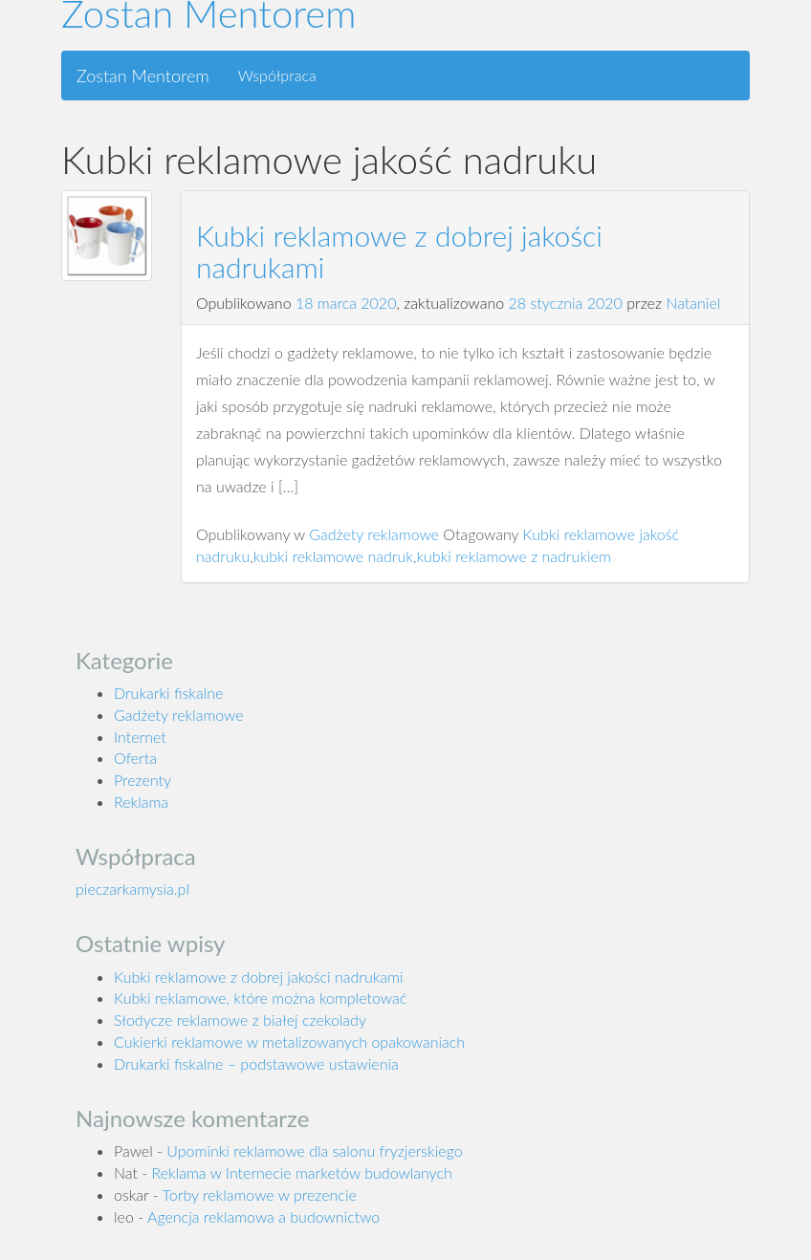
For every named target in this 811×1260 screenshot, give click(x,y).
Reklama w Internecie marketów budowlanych (302, 1172)
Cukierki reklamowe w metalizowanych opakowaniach (289, 1041)
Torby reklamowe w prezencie (260, 1194)
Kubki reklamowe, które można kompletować (260, 997)
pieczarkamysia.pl (132, 889)
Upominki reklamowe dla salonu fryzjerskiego (314, 1150)
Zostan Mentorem (143, 75)
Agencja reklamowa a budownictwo (263, 1216)
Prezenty (142, 780)
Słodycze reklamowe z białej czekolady (240, 1019)
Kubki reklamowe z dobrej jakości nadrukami (399, 251)
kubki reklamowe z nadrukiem (513, 556)
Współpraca (277, 75)
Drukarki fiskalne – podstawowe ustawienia (256, 1063)
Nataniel (693, 302)
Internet (140, 737)
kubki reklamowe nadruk (333, 556)
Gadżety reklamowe (374, 534)
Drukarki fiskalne (168, 693)
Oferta (135, 758)
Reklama (141, 802)
